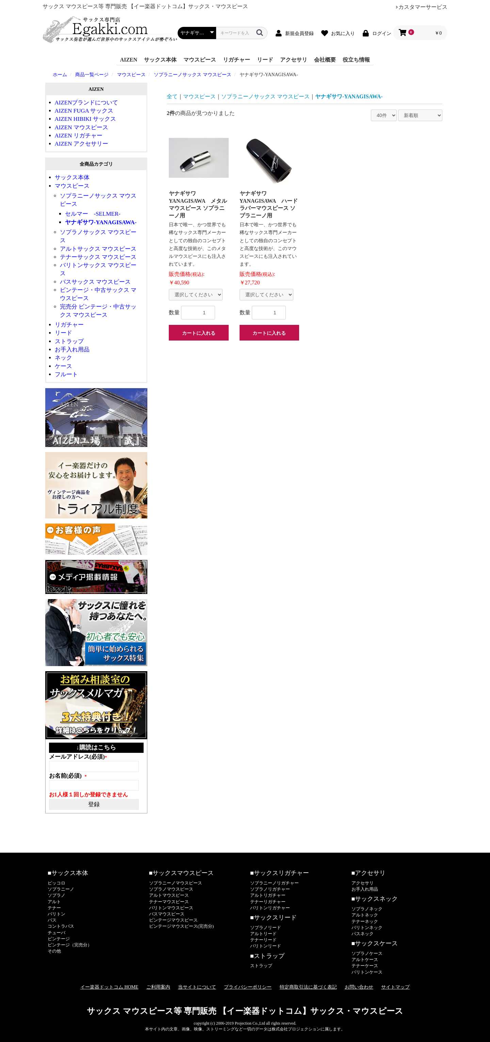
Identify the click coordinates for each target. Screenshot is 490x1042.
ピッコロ (56, 883)
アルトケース (365, 959)
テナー (54, 907)
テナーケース (365, 965)
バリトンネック (367, 927)
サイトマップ (395, 987)
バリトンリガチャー (270, 907)
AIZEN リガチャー (78, 135)
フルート (66, 374)
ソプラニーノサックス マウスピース (265, 96)
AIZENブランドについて (86, 102)
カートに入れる (198, 333)
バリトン (56, 913)
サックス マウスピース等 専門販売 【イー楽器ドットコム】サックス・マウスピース (245, 1011)
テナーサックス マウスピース (98, 257)
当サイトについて (197, 987)
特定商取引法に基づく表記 (308, 987)
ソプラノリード (265, 927)
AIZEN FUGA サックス (84, 110)
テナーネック (365, 921)
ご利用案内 (158, 987)
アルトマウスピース (169, 895)
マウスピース (199, 60)
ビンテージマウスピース (173, 920)
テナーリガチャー (267, 901)
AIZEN (128, 60)
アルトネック (365, 914)
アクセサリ (293, 60)
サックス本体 (160, 60)
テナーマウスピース (169, 901)
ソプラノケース (367, 953)
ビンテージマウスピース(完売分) (181, 926)
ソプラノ (56, 895)
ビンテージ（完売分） (70, 944)
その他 (54, 951)
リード (265, 60)
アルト (54, 901)
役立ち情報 (356, 60)
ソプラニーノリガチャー (274, 883)
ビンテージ (59, 938)
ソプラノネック (367, 908)
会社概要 (325, 60)
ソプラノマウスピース (171, 889)
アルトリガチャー (267, 895)
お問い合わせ (359, 987)
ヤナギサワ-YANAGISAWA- (101, 222)
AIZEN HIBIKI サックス (85, 119)
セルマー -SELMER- (92, 214)
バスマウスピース (166, 913)
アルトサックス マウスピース (98, 249)
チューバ (56, 932)
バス (52, 920)
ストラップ (69, 341)
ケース (63, 366)
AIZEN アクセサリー (81, 143)
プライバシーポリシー (248, 987)
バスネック (363, 933)
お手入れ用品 (72, 349)
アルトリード (263, 933)
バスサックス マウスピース (95, 282)
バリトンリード (265, 945)
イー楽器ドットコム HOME (109, 987)
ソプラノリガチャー (270, 889)
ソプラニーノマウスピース (175, 883)
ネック (63, 357)
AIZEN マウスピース (81, 127)
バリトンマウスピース (171, 907)
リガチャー (236, 60)
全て (172, 96)
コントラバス (61, 926)
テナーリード (263, 939)
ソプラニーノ (61, 889)
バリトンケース (367, 972)
